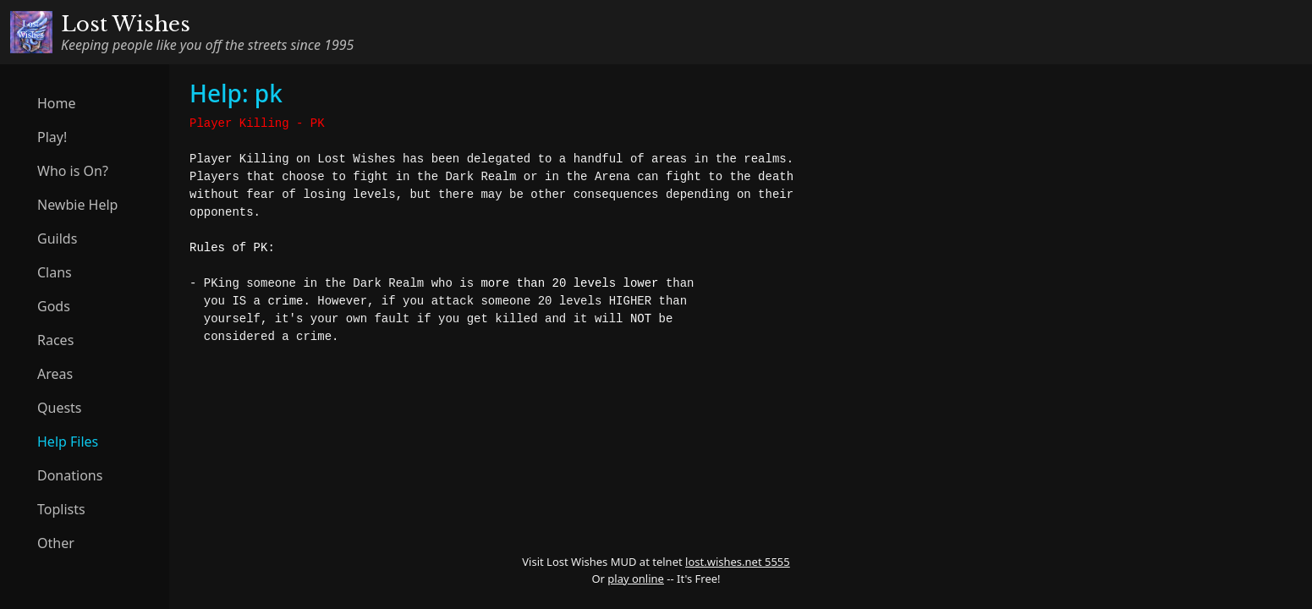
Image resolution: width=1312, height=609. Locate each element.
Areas (55, 374)
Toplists (61, 509)
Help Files (67, 441)
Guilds (57, 238)
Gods (53, 306)
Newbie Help (77, 204)
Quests (59, 407)
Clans (54, 272)
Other (55, 543)
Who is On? (72, 171)
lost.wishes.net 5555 (737, 561)
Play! (52, 137)
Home (56, 103)
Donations (69, 475)
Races (55, 340)
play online (635, 578)
